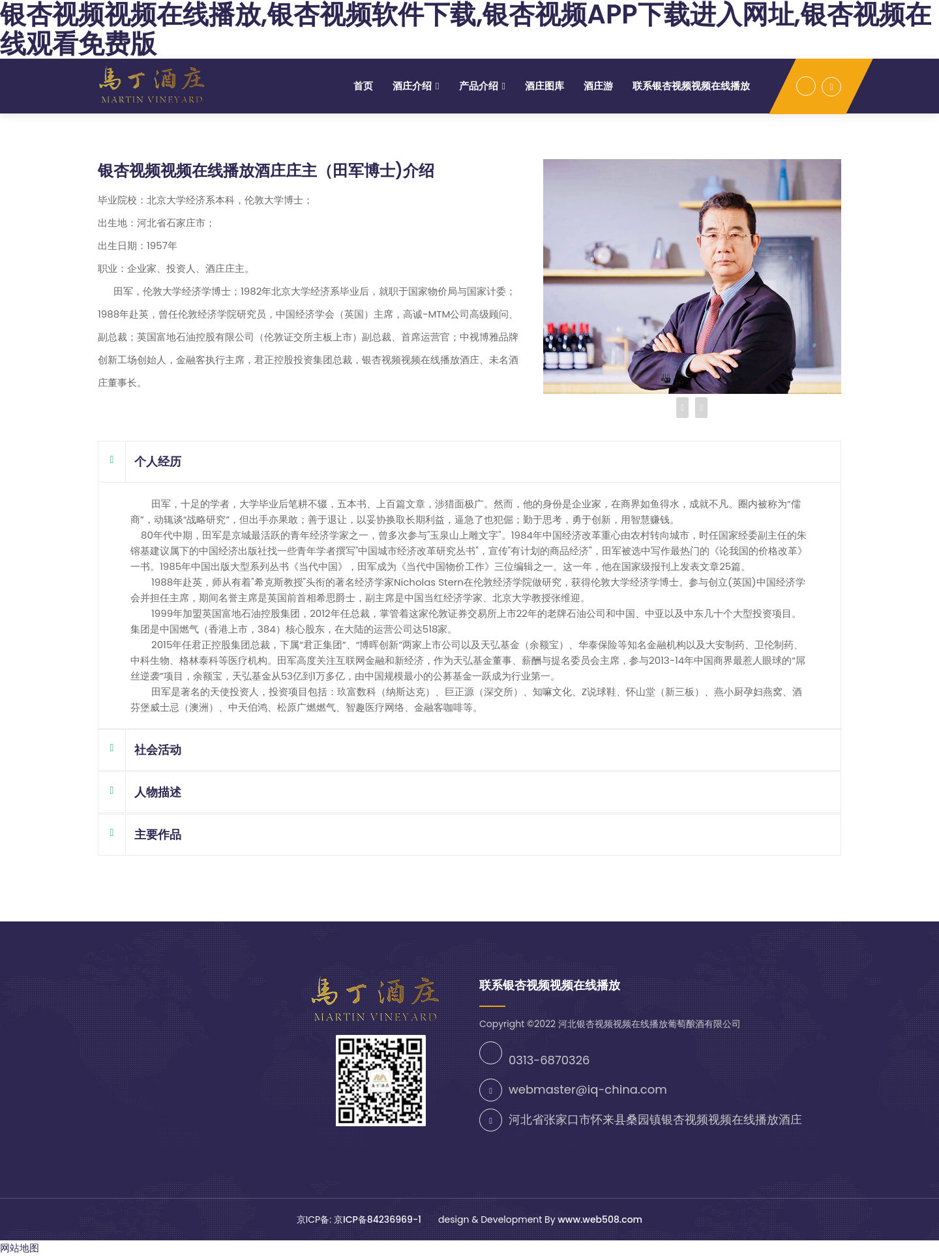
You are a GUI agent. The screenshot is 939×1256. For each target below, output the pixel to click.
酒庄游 (598, 86)
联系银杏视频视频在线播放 (691, 86)
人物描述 (139, 792)
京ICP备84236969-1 (379, 1219)
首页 (363, 86)
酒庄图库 (544, 86)
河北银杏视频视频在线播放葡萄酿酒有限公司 (649, 1023)
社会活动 (139, 750)
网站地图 (19, 1248)
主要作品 (139, 835)
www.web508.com (600, 1219)
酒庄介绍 (412, 86)
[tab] (469, 462)
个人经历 (139, 461)
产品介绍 (478, 86)
